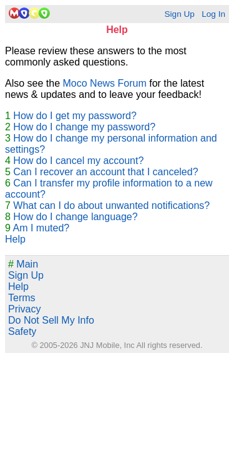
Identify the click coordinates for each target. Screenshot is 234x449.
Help (15, 239)
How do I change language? (75, 216)
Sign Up (179, 14)
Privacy (24, 309)
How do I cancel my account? (78, 160)
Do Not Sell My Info (51, 320)
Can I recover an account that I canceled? (105, 172)
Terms (22, 297)
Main (23, 264)
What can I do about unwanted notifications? (111, 205)
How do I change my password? (84, 127)
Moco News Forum (105, 83)
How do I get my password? (74, 115)
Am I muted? (40, 228)
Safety (22, 331)
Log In (213, 14)
